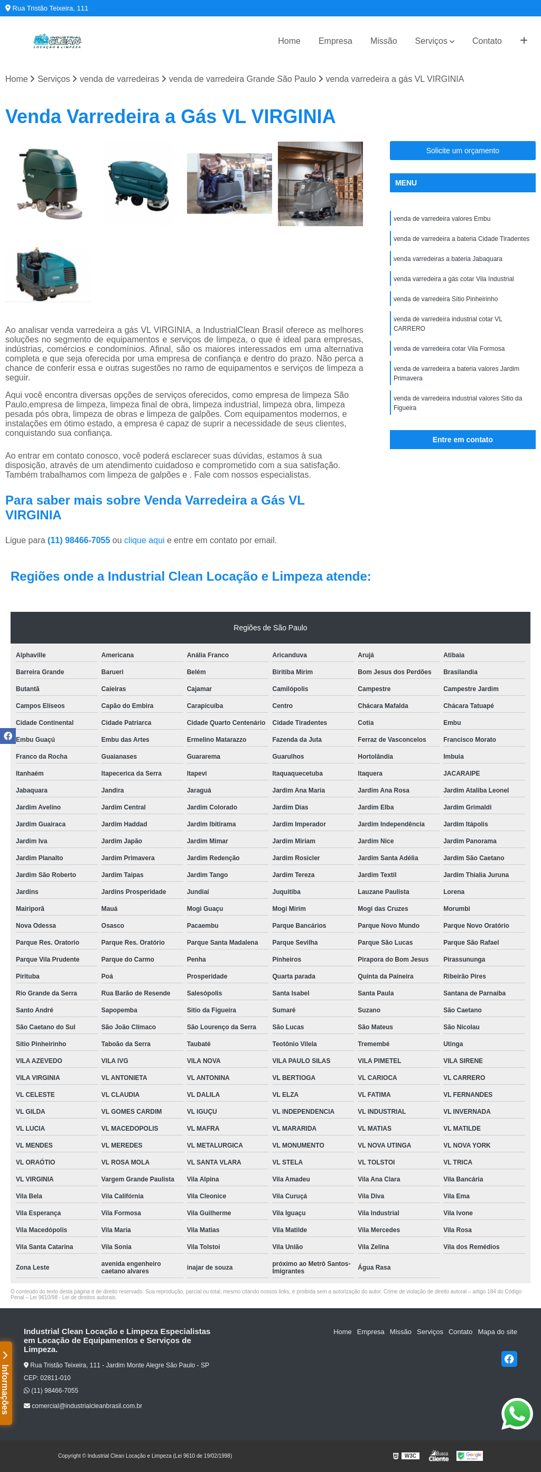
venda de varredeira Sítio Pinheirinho (446, 299)
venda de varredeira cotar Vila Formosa (449, 348)
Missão (383, 40)
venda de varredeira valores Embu (442, 218)
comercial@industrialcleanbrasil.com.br (83, 1406)
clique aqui (144, 540)
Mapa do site (497, 1332)
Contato (487, 40)
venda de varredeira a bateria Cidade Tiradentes (462, 239)
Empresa (335, 40)
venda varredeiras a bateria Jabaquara (448, 259)
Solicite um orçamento (463, 150)
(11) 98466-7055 (80, 540)
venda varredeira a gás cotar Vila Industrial (454, 279)
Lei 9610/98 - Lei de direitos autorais (73, 1297)
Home (289, 40)
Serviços (431, 40)
